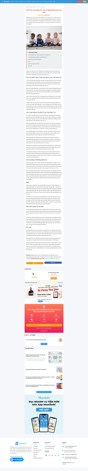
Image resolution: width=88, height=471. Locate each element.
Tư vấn (41, 1)
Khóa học (34, 1)
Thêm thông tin (47, 301)
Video (38, 1)
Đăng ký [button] (84, 1)
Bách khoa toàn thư (33, 6)
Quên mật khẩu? (44, 330)
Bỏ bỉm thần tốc (49, 448)
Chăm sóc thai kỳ (22, 1)
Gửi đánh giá (53, 278)
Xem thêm (44, 344)
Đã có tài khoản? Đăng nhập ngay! (44, 328)
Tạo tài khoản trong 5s (44, 325)
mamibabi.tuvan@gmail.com (71, 454)
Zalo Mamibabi (16, 459)
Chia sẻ (53, 262)
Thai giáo (16, 1)
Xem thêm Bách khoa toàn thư (44, 392)
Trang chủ (12, 1)
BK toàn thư (45, 1)
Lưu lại (35, 263)
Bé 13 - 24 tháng (41, 6)
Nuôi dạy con (28, 1)
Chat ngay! (40, 301)
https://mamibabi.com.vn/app (52, 258)
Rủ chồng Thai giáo (50, 446)
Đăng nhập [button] (80, 1)
